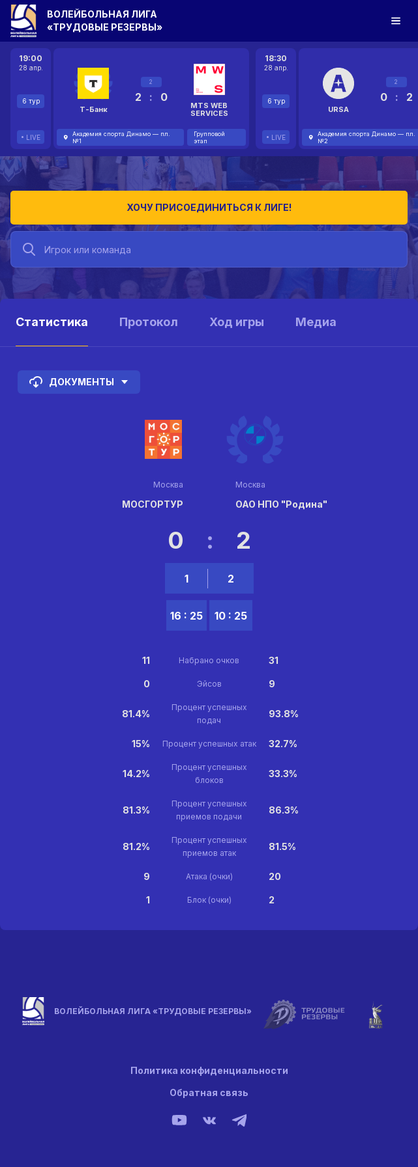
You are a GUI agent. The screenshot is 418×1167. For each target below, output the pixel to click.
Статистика (52, 322)
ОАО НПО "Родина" (281, 504)
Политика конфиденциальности (209, 1070)
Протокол (148, 322)
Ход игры (236, 322)
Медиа (315, 322)
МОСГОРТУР (152, 504)
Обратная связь (209, 1092)
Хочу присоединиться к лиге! (209, 207)
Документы (79, 382)
